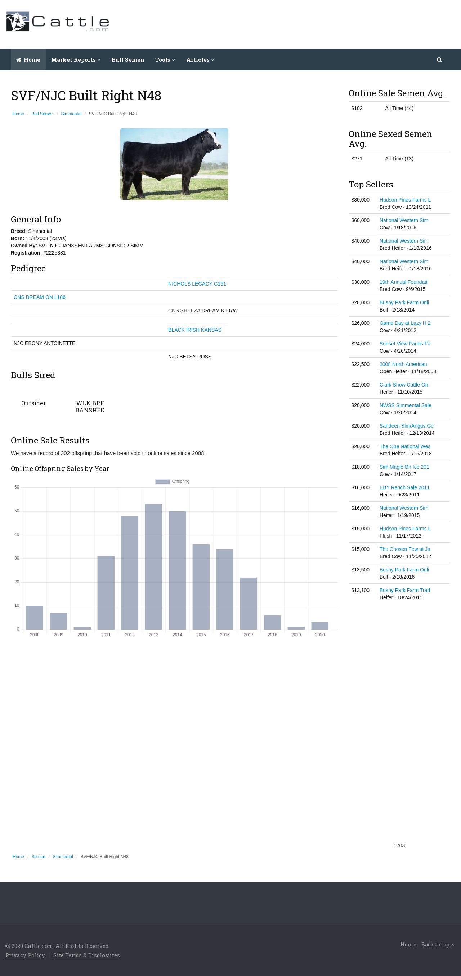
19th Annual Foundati (403, 282)
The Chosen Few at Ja (405, 549)
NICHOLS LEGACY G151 (197, 284)
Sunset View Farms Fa (405, 343)
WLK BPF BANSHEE (89, 406)
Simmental (71, 113)
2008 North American (403, 364)
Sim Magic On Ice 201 (404, 467)
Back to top (437, 944)
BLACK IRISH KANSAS (194, 330)
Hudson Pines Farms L (405, 200)
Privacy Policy (25, 955)
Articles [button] (200, 59)
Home (28, 59)
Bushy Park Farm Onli (404, 302)
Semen (38, 856)
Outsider (33, 403)
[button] (439, 59)
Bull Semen (128, 59)
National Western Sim (404, 220)
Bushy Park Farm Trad (405, 590)
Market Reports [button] (76, 59)
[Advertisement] (324, 23)
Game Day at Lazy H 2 (405, 323)
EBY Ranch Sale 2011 (405, 487)
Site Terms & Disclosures (86, 955)
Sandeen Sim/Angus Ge (407, 426)
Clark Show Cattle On (404, 385)
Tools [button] (165, 59)
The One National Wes (405, 446)
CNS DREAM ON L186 (40, 297)
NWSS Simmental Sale (405, 405)
